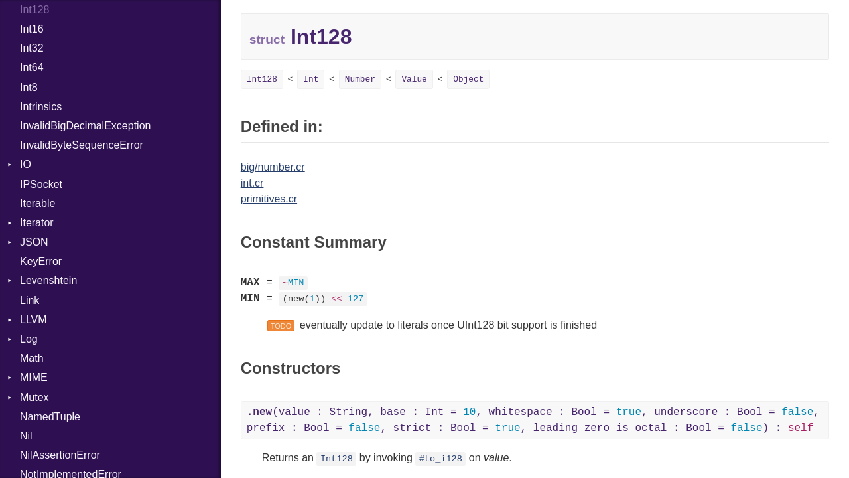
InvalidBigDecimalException (85, 125)
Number (360, 79)
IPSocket (41, 184)
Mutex (34, 397)
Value (413, 79)
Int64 (32, 67)
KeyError (41, 261)
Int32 (32, 48)
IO (25, 164)
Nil (26, 435)
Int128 (262, 79)
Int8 (29, 87)
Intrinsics (41, 106)
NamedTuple (50, 416)
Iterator (37, 222)
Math (32, 358)
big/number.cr (273, 167)
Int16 (32, 29)
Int (310, 79)
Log (29, 339)
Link (29, 300)
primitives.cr (269, 198)
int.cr (252, 183)
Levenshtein (48, 280)
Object (468, 79)
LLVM (33, 319)
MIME (34, 377)
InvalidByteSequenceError (81, 145)
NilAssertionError (60, 455)
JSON (34, 242)
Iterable (37, 203)
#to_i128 (440, 459)
